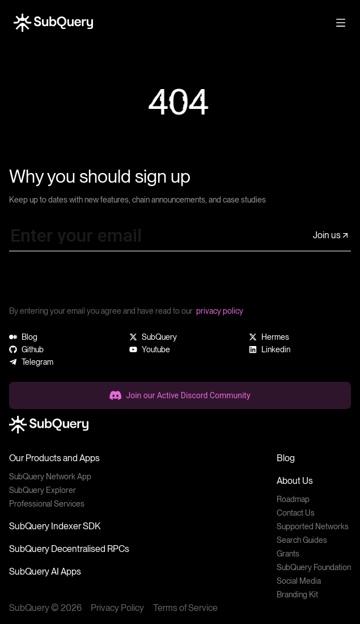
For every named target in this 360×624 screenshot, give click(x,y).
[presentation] (95, 282)
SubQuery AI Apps (45, 571)
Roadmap (293, 499)
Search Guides (302, 540)
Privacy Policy (117, 607)
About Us (295, 480)
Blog (286, 458)
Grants (288, 553)
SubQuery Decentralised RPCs (69, 548)
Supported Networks (313, 526)
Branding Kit (297, 594)
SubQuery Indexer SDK (54, 526)
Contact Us (296, 512)
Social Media (299, 580)
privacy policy (219, 310)
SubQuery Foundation (314, 567)
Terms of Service (185, 607)
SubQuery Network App (50, 476)
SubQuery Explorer (42, 490)
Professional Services (46, 503)
